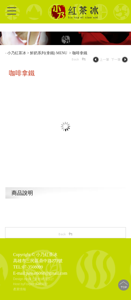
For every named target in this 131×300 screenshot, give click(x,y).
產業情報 (19, 289)
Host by (18, 284)
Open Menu (11, 14)
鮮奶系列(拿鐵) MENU (49, 53)
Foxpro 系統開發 (36, 284)
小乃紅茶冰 (16, 53)
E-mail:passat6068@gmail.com (40, 273)
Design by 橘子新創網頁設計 (33, 279)
